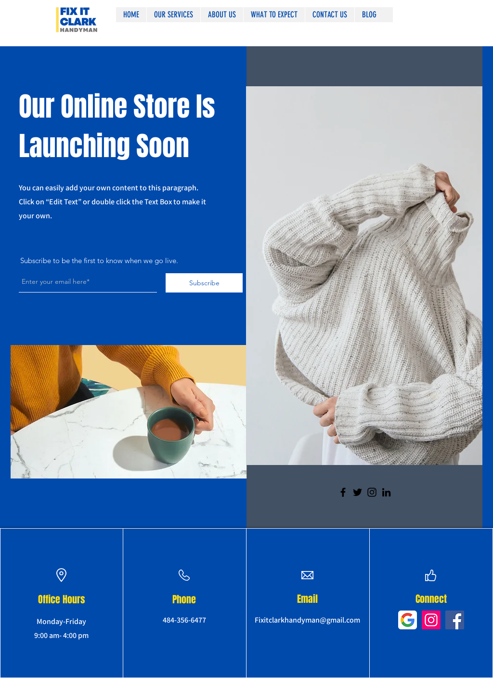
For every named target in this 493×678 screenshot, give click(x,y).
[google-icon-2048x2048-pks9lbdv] (407, 620)
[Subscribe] (204, 282)
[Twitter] (357, 492)
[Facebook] (343, 492)
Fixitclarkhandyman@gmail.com (307, 620)
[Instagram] (372, 492)
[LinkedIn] (386, 492)
